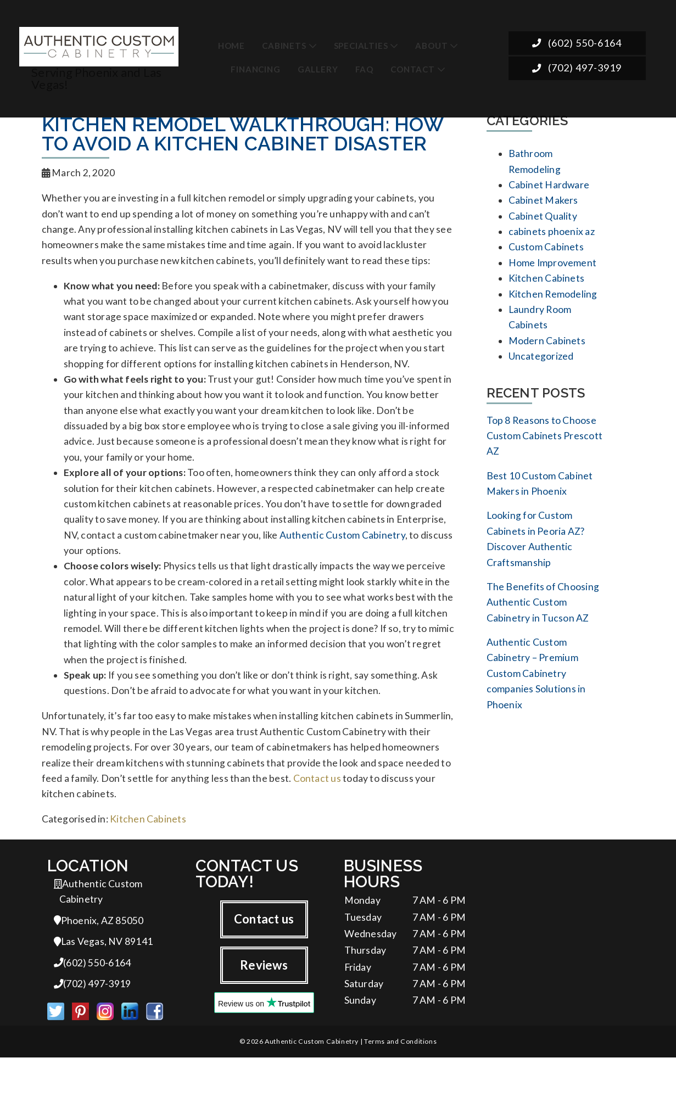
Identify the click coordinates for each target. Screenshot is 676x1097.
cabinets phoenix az (552, 236)
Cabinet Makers (543, 203)
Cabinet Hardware (549, 187)
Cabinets (284, 43)
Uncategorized (541, 367)
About (431, 43)
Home (231, 43)
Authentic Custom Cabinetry (342, 553)
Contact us (317, 810)
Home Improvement (553, 269)
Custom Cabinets (546, 253)
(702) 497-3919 (577, 68)
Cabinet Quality (543, 220)
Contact (412, 67)
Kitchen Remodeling (553, 301)
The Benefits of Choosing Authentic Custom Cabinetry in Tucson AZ (543, 623)
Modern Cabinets (547, 351)
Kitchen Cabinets (148, 852)
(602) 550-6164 (577, 43)
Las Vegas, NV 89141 (103, 978)
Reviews (264, 999)
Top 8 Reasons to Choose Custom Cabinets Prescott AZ (545, 449)
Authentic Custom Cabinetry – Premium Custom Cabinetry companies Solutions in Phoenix (536, 697)
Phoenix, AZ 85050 (99, 956)
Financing (255, 67)
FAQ (364, 67)
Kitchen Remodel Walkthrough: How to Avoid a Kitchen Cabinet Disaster (242, 134)
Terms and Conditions (400, 1080)
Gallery (318, 67)
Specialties (361, 43)
